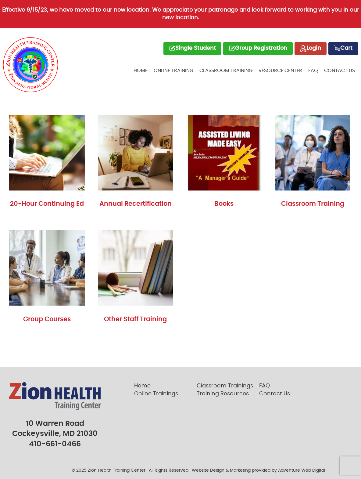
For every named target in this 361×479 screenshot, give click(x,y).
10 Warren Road (55, 423)
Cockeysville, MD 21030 (55, 433)
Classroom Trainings (225, 386)
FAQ (313, 70)
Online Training (173, 70)
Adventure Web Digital (301, 470)
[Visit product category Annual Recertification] (135, 163)
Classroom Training (225, 70)
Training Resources (223, 394)
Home (141, 70)
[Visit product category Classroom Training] (313, 163)
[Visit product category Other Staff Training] (135, 278)
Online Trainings (156, 394)
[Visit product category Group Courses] (47, 278)
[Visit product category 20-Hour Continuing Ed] (47, 163)
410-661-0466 (55, 444)
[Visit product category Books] (224, 163)
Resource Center (280, 70)
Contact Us (339, 70)
